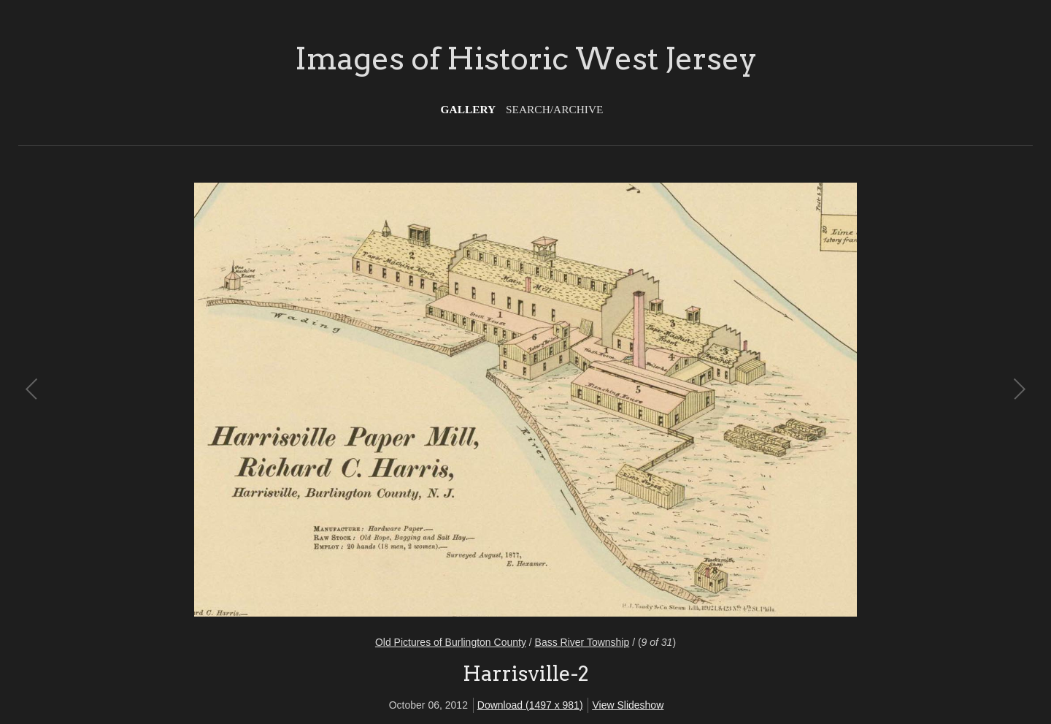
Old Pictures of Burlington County (450, 642)
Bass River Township (582, 642)
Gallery (468, 109)
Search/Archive (554, 109)
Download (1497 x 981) (530, 705)
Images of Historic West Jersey (526, 58)
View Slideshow (627, 705)
